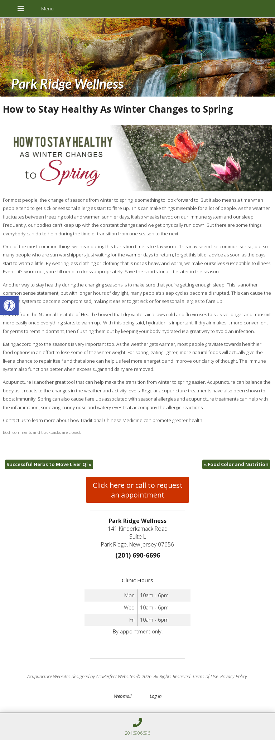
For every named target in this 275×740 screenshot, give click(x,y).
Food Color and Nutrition (236, 464)
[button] (9, 305)
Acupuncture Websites (49, 676)
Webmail (122, 696)
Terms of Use (205, 676)
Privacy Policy (233, 676)
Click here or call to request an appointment (138, 490)
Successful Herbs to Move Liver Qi (49, 464)
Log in (155, 696)
